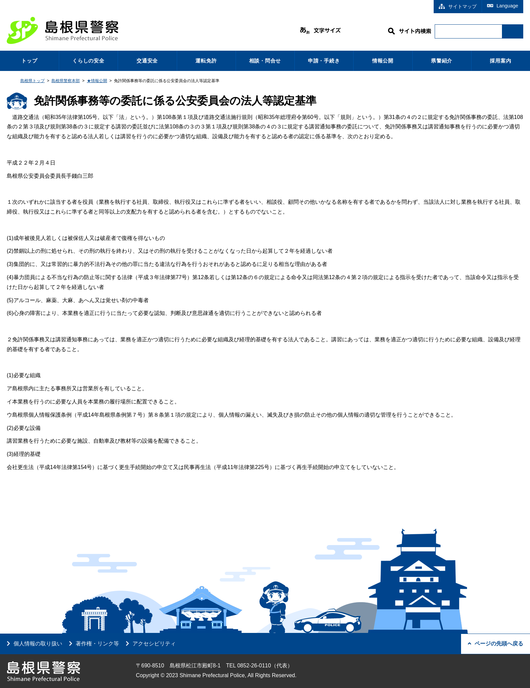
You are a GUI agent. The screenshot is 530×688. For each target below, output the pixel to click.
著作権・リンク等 (97, 643)
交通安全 (147, 61)
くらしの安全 (88, 61)
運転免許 (206, 61)
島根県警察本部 (65, 80)
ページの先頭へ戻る (495, 643)
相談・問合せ (265, 61)
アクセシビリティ (154, 643)
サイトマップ (458, 6)
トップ (29, 61)
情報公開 (382, 61)
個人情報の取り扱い (38, 643)
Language (502, 5)
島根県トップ (32, 80)
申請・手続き (324, 61)
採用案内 (500, 61)
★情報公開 (97, 80)
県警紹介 (441, 61)
